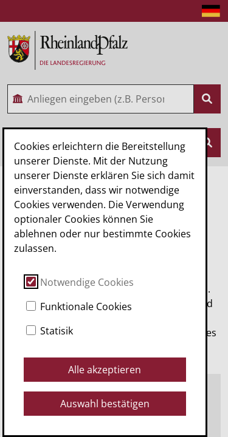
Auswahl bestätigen (105, 403)
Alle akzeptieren (104, 369)
